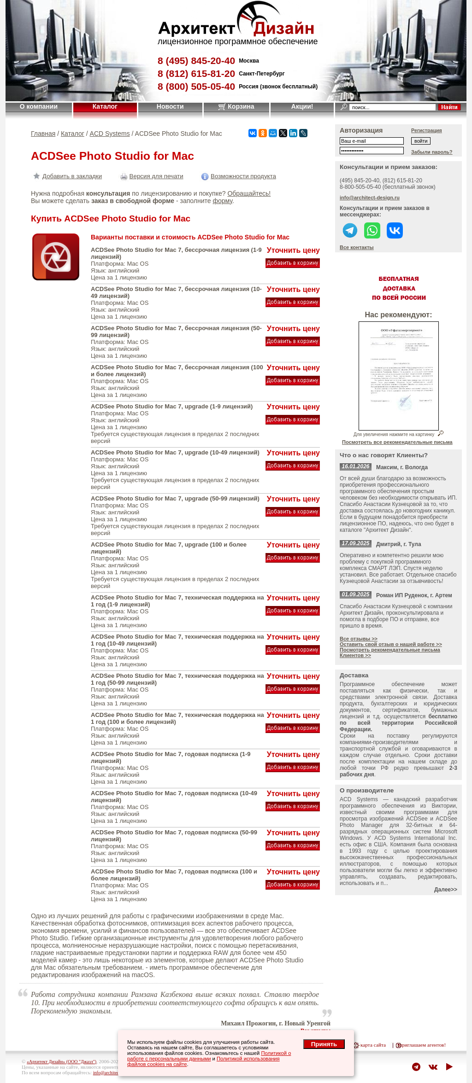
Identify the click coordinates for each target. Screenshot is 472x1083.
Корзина (236, 106)
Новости (170, 106)
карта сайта (373, 1045)
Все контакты (357, 247)
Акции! (302, 106)
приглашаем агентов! (422, 1045)
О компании (39, 106)
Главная (43, 133)
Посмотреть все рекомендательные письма (397, 442)
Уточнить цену (293, 250)
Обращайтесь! (249, 193)
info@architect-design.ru (370, 197)
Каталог (105, 106)
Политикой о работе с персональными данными (209, 1055)
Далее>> (445, 889)
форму (222, 200)
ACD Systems (110, 133)
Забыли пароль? (432, 152)
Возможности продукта (237, 176)
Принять (324, 1044)
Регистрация (426, 130)
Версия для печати (150, 176)
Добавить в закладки (66, 176)
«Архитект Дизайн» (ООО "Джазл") (61, 1061)
